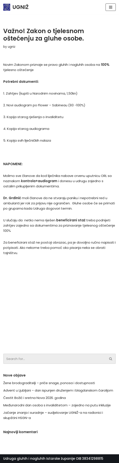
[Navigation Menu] (111, 7)
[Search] (54, 359)
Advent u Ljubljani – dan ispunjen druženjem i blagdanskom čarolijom (58, 390)
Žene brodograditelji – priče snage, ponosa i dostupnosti (49, 383)
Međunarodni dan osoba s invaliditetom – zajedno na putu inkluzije (57, 405)
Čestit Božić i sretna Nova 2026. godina (34, 397)
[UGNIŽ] (16, 7)
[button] (110, 358)
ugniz (11, 47)
